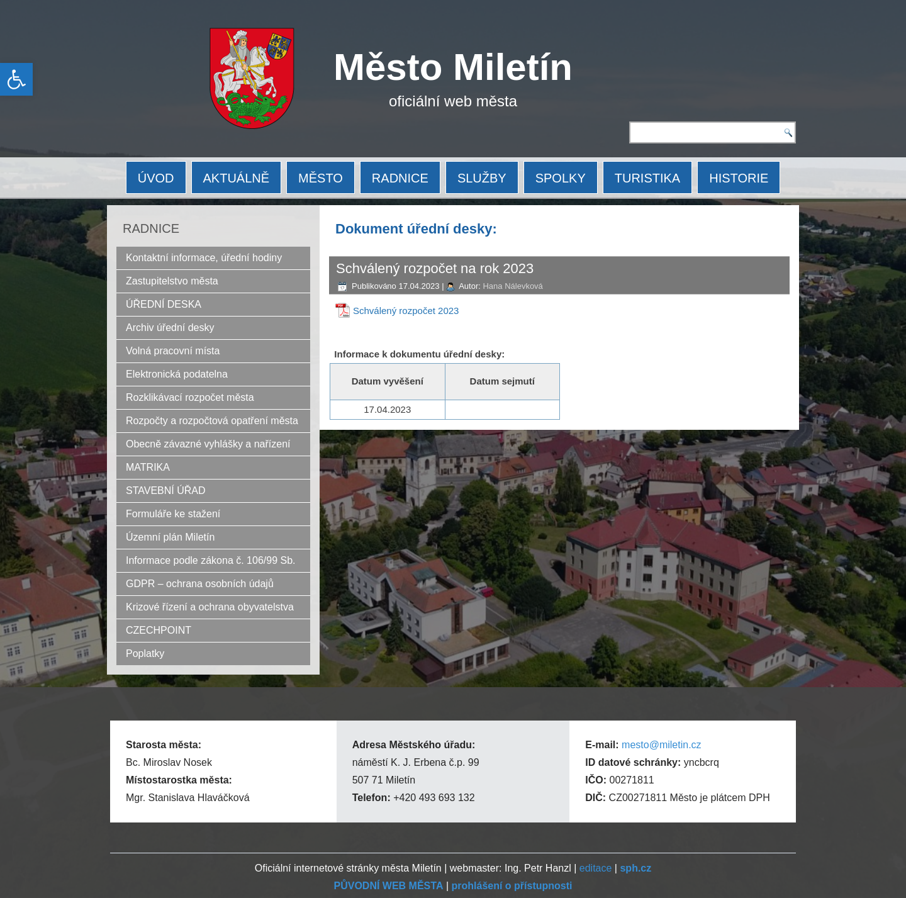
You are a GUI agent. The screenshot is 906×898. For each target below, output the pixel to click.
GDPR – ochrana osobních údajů (200, 583)
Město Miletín (453, 67)
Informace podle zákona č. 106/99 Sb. (211, 560)
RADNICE (400, 178)
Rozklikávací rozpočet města (190, 397)
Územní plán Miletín (170, 537)
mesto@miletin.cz (662, 744)
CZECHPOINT (158, 630)
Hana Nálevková (512, 286)
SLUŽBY (481, 178)
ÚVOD (156, 178)
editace (595, 868)
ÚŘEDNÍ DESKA (163, 304)
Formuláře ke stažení (173, 513)
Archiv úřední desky (170, 327)
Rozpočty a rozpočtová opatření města (212, 420)
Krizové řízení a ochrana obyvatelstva (210, 607)
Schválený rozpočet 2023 (406, 310)
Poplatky (145, 653)
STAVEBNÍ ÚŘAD (166, 490)
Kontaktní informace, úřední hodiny (204, 257)
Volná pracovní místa (173, 350)
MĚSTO (320, 178)
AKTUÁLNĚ (236, 178)
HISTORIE (738, 178)
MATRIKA (148, 467)
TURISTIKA (647, 178)
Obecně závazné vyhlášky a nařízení (208, 444)
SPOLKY (560, 178)
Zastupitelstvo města (172, 281)
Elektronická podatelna (177, 374)
